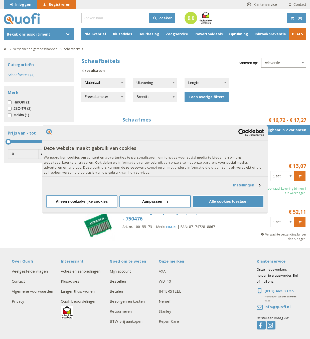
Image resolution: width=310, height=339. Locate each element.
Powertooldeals (209, 34)
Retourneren (121, 311)
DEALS (297, 34)
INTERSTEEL (170, 291)
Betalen (116, 291)
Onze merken (171, 261)
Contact (299, 4)
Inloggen (23, 4)
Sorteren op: (248, 63)
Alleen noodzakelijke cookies (82, 201)
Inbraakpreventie (270, 34)
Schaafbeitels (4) (21, 74)
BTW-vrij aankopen (126, 321)
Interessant (72, 261)
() (299, 18)
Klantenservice (265, 4)
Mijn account (120, 271)
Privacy (18, 301)
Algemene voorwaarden (32, 291)
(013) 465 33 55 (279, 290)
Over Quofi (22, 261)
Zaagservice (177, 34)
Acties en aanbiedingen (80, 271)
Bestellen (118, 281)
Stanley (165, 311)
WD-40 (165, 281)
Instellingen (243, 185)
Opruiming (238, 34)
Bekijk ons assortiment (28, 34)
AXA (162, 271)
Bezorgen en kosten (127, 301)
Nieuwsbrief (95, 34)
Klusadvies (122, 34)
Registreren (59, 4)
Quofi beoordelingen (78, 301)
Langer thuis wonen (78, 291)
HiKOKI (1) (22, 102)
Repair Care (169, 321)
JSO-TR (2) (23, 108)
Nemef (165, 301)
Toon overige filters (207, 96)
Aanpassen (155, 201)
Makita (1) (21, 115)
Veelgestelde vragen (30, 271)
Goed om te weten (128, 261)
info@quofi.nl (277, 306)
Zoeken (166, 18)
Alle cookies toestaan (228, 201)
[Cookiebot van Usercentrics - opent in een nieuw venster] (242, 132)
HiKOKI (171, 226)
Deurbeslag (148, 34)
